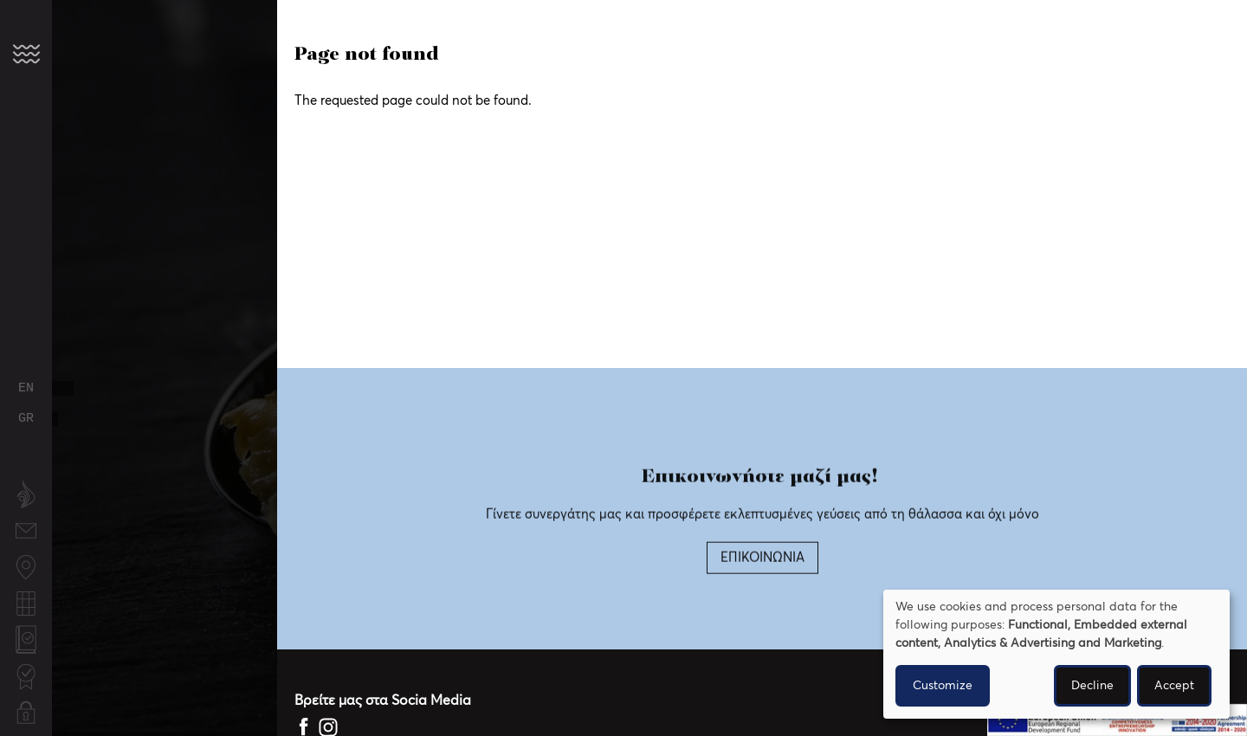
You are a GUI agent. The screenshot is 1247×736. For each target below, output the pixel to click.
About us (26, 496)
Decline (1092, 686)
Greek (26, 418)
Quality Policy (26, 641)
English (26, 388)
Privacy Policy (26, 714)
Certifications (26, 668)
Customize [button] (942, 686)
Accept (1174, 686)
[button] (26, 53)
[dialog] (1056, 654)
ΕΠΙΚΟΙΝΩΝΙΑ (762, 577)
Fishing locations (26, 568)
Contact (26, 522)
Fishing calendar (26, 605)
